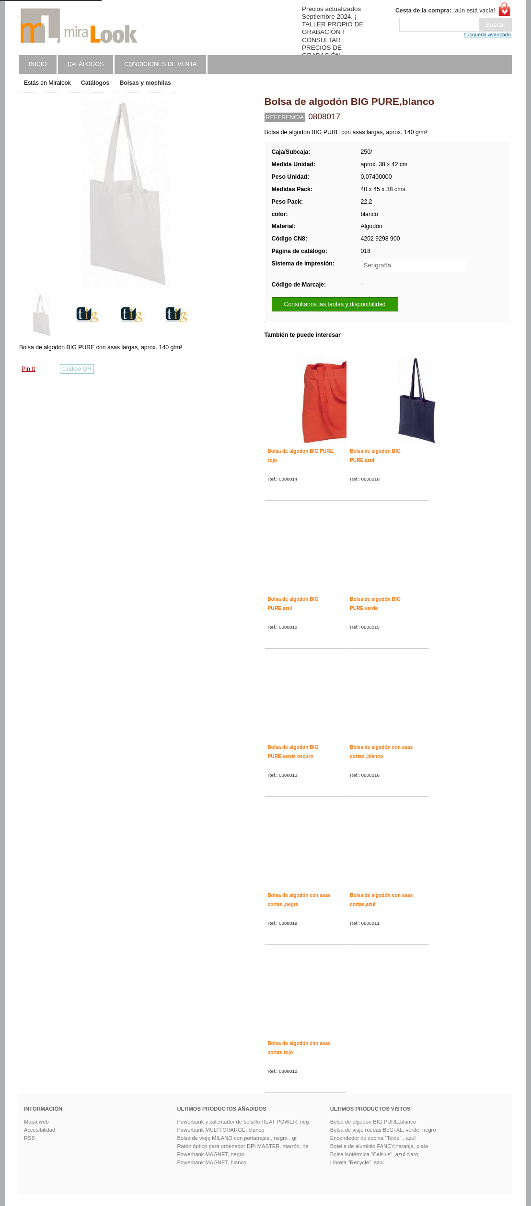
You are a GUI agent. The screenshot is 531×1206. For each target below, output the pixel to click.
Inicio (38, 64)
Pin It (28, 369)
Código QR (77, 369)
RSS (29, 1138)
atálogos (86, 64)
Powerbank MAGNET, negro (210, 1154)
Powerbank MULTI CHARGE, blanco (220, 1130)
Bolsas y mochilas (145, 83)
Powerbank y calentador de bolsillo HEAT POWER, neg (243, 1122)
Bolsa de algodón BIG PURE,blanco (373, 1122)
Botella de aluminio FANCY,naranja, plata (379, 1146)
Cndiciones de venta (160, 64)
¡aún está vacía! (445, 10)
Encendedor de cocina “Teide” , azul (373, 1138)
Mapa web (36, 1122)
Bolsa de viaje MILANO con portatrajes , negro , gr (237, 1138)
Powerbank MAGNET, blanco (211, 1162)
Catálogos (95, 83)
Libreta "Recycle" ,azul (357, 1162)
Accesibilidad (39, 1130)
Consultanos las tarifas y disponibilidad (335, 304)
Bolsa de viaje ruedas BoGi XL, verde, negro (383, 1130)
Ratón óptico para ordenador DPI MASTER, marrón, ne (242, 1146)
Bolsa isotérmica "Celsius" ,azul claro (374, 1154)
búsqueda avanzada (487, 34)
